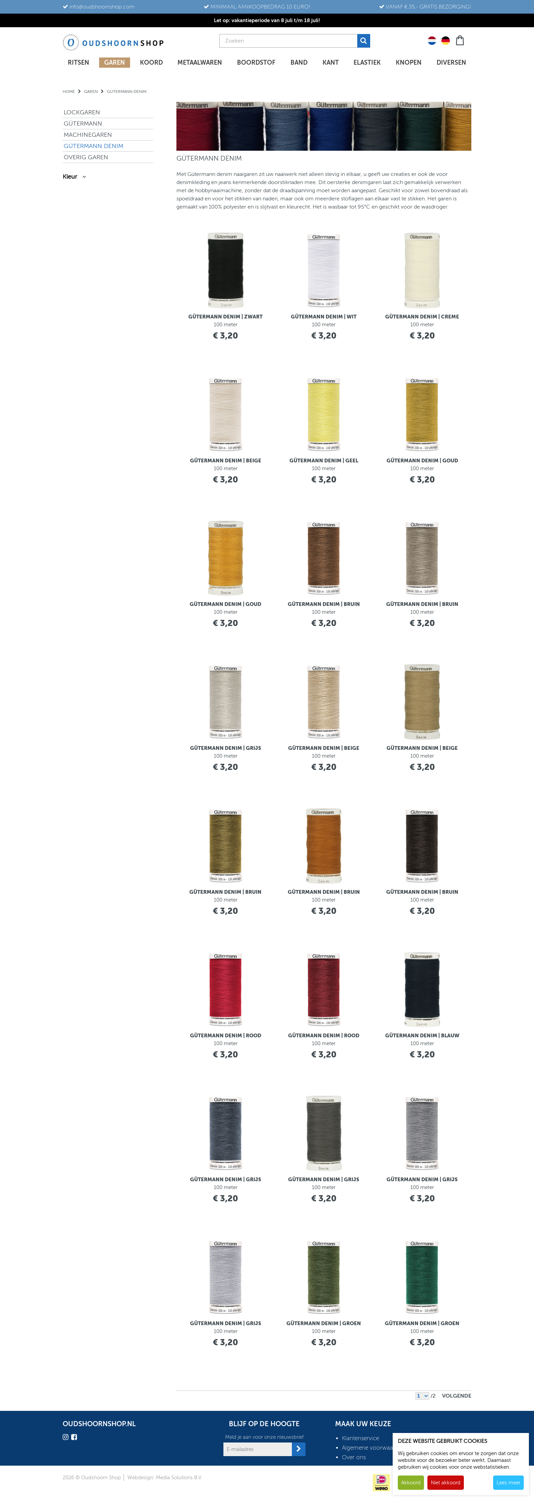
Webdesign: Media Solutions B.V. (164, 1477)
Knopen (409, 62)
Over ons (354, 1457)
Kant (331, 62)
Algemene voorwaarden (373, 1448)
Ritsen (78, 62)
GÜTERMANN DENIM (93, 146)
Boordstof (256, 62)
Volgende (456, 1396)
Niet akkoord (445, 1482)
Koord (151, 62)
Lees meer (508, 1482)
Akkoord (411, 1482)
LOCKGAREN (82, 112)
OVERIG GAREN (86, 157)
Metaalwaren (199, 62)
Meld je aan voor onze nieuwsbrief (264, 1437)
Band (299, 62)
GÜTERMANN (83, 123)
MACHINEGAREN (88, 134)
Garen (114, 62)
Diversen (451, 62)
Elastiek (367, 62)
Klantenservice (360, 1438)
